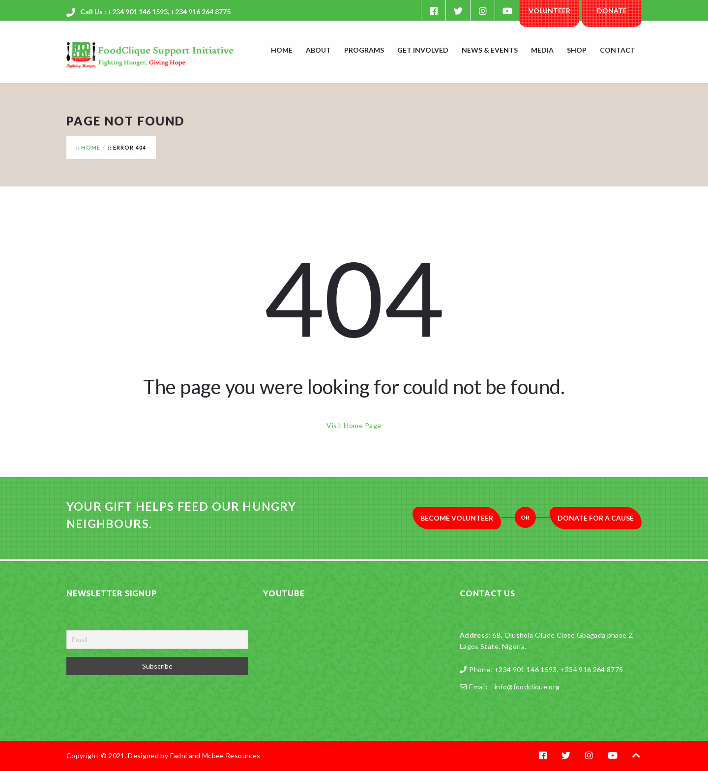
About (318, 50)
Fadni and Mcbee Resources (215, 755)
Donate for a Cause (596, 518)
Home (282, 50)
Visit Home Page (353, 425)
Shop (577, 50)
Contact (617, 50)
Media (542, 50)
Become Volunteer (456, 518)
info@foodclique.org (527, 686)
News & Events (490, 50)
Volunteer (549, 10)
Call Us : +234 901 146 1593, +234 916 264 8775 (155, 11)
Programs (364, 50)
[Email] (157, 639)
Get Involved (422, 50)
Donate (612, 10)
